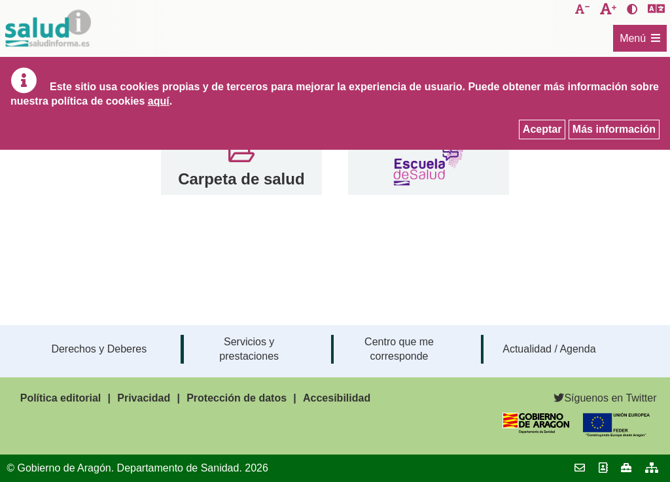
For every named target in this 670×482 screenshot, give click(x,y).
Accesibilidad (336, 398)
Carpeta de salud (241, 179)
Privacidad (143, 398)
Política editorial (60, 398)
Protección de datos (236, 398)
